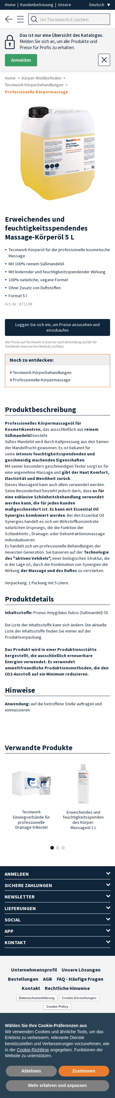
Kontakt (31, 988)
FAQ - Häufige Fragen (80, 979)
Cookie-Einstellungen (79, 998)
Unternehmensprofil (34, 970)
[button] (52, 848)
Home (11, 4)
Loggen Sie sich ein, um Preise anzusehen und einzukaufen (57, 327)
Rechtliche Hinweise (67, 988)
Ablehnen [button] (31, 1071)
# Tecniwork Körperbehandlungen (40, 372)
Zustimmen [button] (83, 1071)
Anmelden (21, 60)
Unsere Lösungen (81, 970)
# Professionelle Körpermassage (40, 380)
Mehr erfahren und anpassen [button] (57, 1085)
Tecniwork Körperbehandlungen (34, 85)
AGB (47, 979)
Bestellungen (23, 979)
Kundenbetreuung (37, 4)
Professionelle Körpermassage (36, 92)
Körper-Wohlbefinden (41, 78)
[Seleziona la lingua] (99, 4)
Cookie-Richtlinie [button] (33, 1049)
